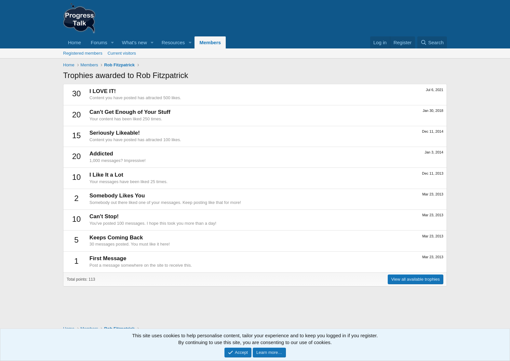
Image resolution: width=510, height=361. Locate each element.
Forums (99, 42)
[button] (112, 42)
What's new (134, 42)
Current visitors (122, 53)
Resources (173, 42)
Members (210, 42)
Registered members (82, 53)
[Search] (432, 42)
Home (74, 42)
